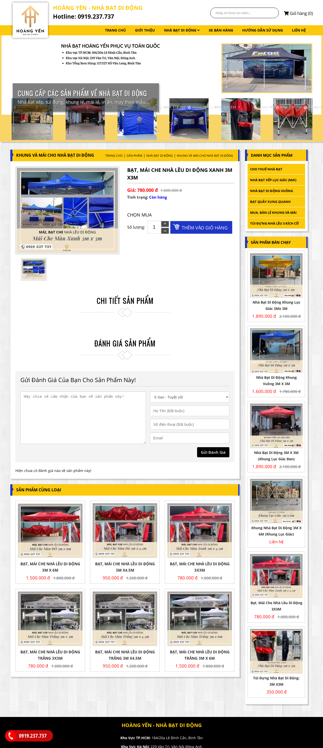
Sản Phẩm (134, 155)
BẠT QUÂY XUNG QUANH (270, 201)
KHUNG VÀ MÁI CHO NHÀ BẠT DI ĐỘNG (205, 155)
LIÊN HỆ (299, 30)
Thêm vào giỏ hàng (205, 228)
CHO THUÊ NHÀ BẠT (266, 169)
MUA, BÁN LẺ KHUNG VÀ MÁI (273, 212)
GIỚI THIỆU (145, 30)
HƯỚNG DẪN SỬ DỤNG (262, 30)
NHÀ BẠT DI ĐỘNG (182, 30)
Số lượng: (136, 227)
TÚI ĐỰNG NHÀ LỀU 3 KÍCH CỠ (274, 223)
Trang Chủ (114, 155)
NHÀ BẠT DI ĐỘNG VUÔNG (271, 191)
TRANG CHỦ (115, 30)
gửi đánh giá (213, 452)
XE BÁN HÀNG (221, 30)
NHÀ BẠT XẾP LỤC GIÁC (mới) (273, 180)
